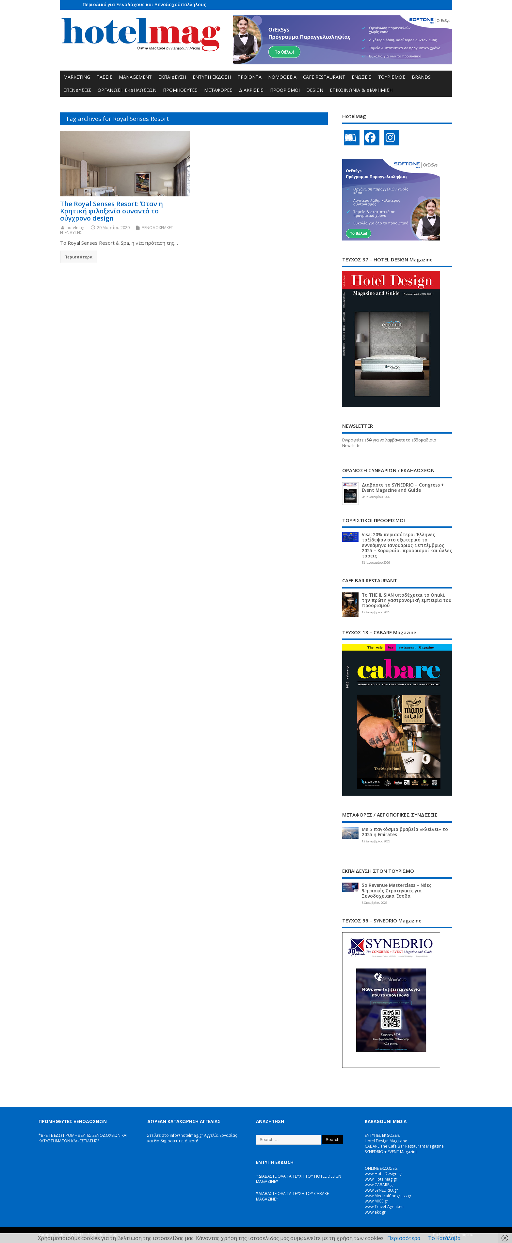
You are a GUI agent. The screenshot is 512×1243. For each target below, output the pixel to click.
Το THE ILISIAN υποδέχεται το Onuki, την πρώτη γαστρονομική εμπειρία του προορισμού (406, 600)
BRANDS (421, 77)
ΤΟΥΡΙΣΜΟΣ (391, 77)
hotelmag (75, 227)
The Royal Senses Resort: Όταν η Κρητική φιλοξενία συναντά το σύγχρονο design (111, 211)
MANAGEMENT (135, 77)
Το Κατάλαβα (444, 1238)
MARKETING (76, 77)
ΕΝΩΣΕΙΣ (362, 77)
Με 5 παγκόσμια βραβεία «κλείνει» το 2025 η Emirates (405, 831)
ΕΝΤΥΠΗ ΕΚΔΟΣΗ (212, 77)
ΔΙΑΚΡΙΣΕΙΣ (251, 90)
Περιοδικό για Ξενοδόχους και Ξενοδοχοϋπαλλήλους (144, 4)
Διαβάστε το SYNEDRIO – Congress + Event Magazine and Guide (403, 487)
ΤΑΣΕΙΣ (104, 77)
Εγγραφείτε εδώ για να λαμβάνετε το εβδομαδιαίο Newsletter (389, 442)
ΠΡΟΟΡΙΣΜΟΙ (285, 90)
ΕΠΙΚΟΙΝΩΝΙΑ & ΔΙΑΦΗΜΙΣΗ (361, 90)
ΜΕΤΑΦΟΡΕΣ (218, 90)
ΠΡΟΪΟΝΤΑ (249, 77)
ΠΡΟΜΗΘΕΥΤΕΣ (180, 90)
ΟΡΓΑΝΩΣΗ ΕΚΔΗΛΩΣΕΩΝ (127, 90)
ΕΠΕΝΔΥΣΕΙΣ (77, 90)
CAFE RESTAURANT (324, 77)
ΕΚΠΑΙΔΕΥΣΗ (172, 77)
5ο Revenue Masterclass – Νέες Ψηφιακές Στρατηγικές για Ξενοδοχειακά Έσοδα (396, 890)
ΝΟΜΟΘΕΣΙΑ (282, 77)
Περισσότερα (78, 256)
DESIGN (314, 90)
